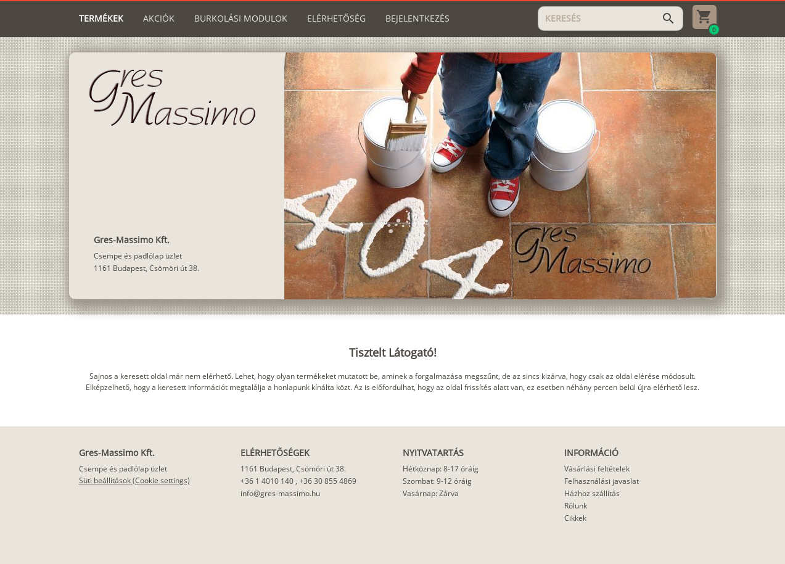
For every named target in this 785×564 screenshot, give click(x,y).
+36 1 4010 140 (267, 481)
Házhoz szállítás (592, 493)
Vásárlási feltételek (597, 468)
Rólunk (575, 505)
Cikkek (575, 518)
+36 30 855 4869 (327, 481)
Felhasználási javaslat (601, 481)
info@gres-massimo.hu (280, 493)
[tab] (101, 18)
